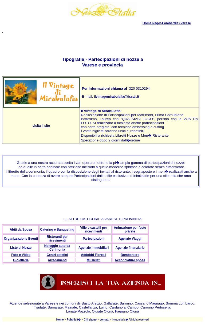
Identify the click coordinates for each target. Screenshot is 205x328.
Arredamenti (57, 260)
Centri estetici (57, 255)
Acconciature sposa (130, 260)
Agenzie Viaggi (130, 238)
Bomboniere (130, 255)
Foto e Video (20, 255)
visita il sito (41, 126)
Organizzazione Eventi (21, 238)
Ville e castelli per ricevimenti (93, 229)
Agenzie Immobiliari (93, 248)
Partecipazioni (93, 238)
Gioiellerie (21, 260)
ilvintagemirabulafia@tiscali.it (116, 96)
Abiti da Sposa (21, 229)
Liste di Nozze (20, 248)
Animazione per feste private (130, 229)
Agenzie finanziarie (129, 248)
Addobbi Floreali (93, 255)
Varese (185, 23)
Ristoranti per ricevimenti (57, 238)
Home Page (151, 23)
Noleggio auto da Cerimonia (57, 247)
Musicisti (93, 260)
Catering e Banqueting (57, 229)
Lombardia (170, 23)
